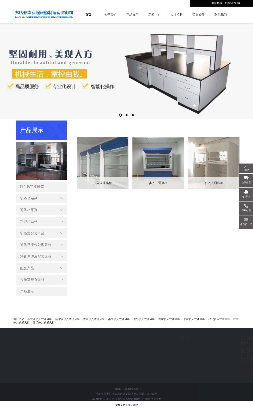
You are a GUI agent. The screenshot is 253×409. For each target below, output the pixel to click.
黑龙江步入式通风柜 (39, 319)
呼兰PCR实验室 (32, 187)
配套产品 (41, 268)
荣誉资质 (198, 14)
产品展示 (132, 14)
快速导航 (27, 338)
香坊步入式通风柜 (169, 319)
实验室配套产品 (41, 233)
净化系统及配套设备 (41, 256)
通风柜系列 (41, 210)
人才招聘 (176, 14)
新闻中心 (154, 14)
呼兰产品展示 (196, 123)
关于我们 (110, 14)
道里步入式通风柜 (94, 319)
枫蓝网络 (133, 405)
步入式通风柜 (232, 123)
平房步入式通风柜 (194, 319)
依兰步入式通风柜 (44, 322)
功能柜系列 (41, 221)
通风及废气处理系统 (41, 245)
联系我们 (220, 14)
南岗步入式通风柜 (119, 319)
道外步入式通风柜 (144, 319)
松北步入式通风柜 (219, 319)
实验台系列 (41, 198)
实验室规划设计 (41, 280)
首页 (88, 14)
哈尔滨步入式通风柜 (67, 319)
